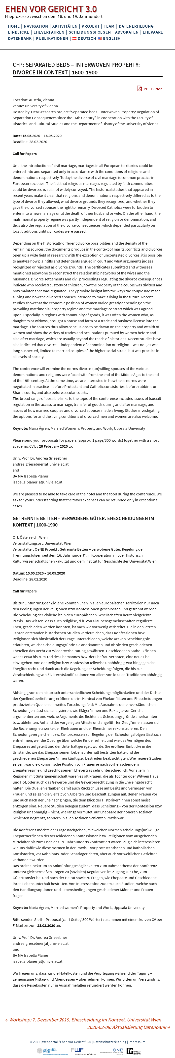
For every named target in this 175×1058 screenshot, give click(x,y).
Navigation (36, 26)
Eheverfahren (49, 32)
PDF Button (150, 88)
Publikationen (52, 38)
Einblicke (18, 32)
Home (14, 26)
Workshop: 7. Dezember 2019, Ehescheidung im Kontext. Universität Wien (83, 1019)
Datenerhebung (136, 26)
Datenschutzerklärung (109, 1042)
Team (109, 26)
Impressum (137, 1042)
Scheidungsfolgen (90, 32)
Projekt (91, 26)
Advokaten (127, 32)
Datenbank (20, 38)
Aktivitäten (65, 26)
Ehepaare (153, 32)
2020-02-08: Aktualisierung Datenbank (128, 1027)
